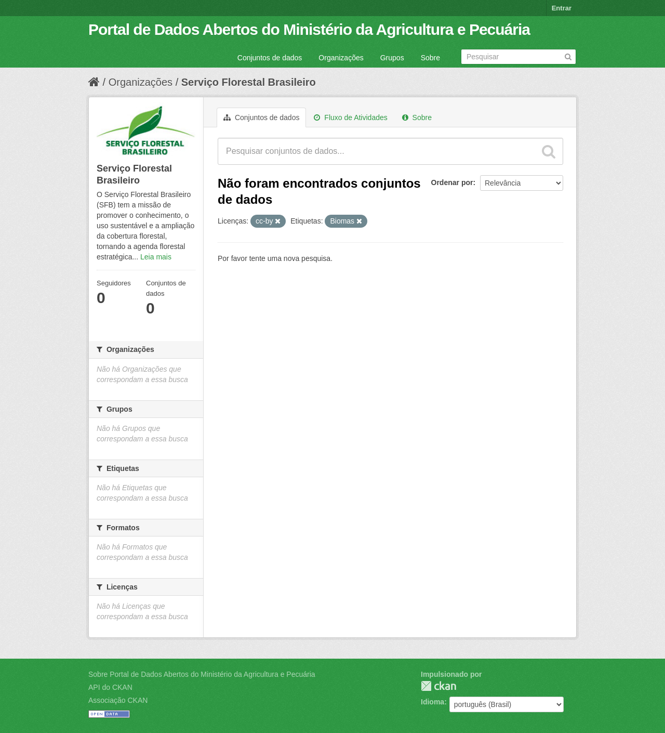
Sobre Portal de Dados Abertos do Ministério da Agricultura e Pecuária (201, 674)
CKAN (438, 685)
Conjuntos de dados (269, 58)
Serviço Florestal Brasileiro (248, 82)
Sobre (430, 58)
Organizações (340, 58)
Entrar (561, 8)
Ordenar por (452, 182)
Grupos (392, 58)
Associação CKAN (118, 700)
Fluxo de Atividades (350, 117)
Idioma (432, 702)
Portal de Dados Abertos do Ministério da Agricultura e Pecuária (309, 29)
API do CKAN (110, 687)
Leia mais (155, 257)
